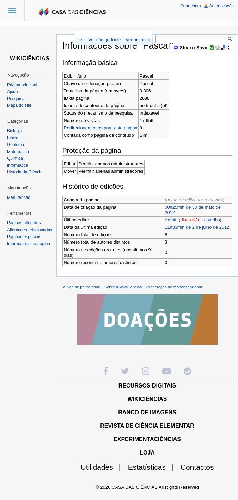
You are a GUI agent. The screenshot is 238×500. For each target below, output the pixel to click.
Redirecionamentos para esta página (101, 127)
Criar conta (190, 6)
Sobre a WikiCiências (123, 287)
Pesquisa (15, 98)
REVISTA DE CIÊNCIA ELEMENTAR (147, 425)
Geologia (15, 144)
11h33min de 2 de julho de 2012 (197, 227)
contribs (212, 219)
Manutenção (18, 197)
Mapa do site (19, 105)
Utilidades (104, 467)
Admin (171, 219)
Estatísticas (153, 467)
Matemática (18, 151)
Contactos (197, 467)
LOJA (147, 452)
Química (15, 158)
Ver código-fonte (104, 39)
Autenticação (221, 6)
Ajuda (12, 91)
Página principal (22, 85)
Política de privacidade (80, 287)
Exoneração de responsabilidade (174, 287)
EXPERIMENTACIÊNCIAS (147, 439)
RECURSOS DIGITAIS (147, 385)
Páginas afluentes (24, 222)
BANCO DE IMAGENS (147, 412)
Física (12, 137)
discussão (190, 219)
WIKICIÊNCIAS (147, 399)
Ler (80, 39)
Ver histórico (138, 39)
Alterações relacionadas (29, 229)
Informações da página (28, 243)
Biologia (14, 130)
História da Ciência (25, 172)
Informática (17, 165)
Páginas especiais (24, 236)
